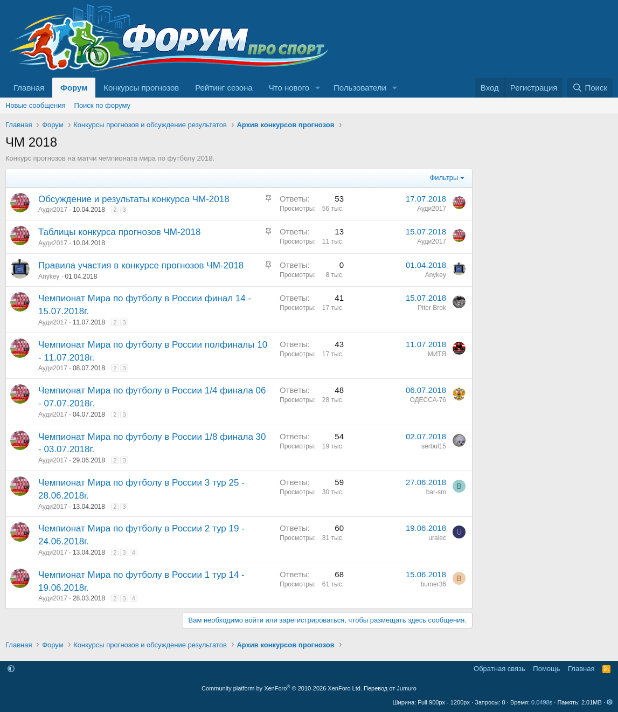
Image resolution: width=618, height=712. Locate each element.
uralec (437, 538)
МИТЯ (437, 354)
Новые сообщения (35, 105)
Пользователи (360, 87)
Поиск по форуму (102, 105)
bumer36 (433, 584)
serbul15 (433, 446)
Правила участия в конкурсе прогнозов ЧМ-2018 (141, 265)
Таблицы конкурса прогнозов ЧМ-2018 (119, 232)
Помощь (546, 669)
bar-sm (436, 492)
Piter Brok (432, 308)
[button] (317, 88)
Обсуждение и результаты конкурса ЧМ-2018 (134, 199)
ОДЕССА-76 (427, 400)
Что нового (289, 87)
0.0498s (541, 702)
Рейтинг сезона (223, 87)
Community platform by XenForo (282, 688)
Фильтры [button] (443, 178)
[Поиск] (590, 88)
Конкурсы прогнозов (141, 87)
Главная (28, 87)
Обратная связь (499, 669)
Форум (73, 87)
